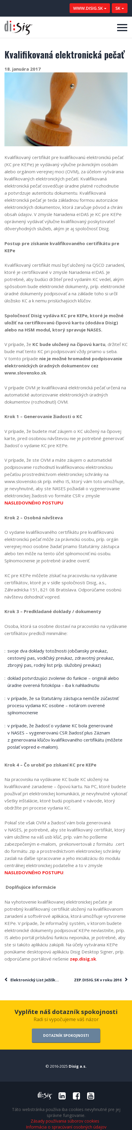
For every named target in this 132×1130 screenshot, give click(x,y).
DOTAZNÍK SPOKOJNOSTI (66, 1035)
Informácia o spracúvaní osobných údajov (66, 1127)
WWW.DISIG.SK (89, 8)
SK (119, 8)
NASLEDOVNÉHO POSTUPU (33, 503)
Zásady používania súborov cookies (65, 1121)
